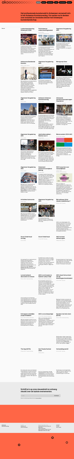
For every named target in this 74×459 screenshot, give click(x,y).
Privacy (57, 426)
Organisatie (50, 2)
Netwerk (69, 2)
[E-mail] (41, 413)
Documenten (62, 2)
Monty (68, 361)
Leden (56, 2)
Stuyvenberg (23, 123)
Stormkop (23, 204)
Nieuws (38, 2)
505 (62, 201)
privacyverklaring (38, 416)
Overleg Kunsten (24, 239)
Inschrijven (56, 413)
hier (52, 54)
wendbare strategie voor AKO (27, 284)
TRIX (50, 282)
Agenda (43, 2)
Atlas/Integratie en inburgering (30, 319)
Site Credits (58, 427)
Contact (57, 425)
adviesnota (34, 90)
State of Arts (66, 359)
